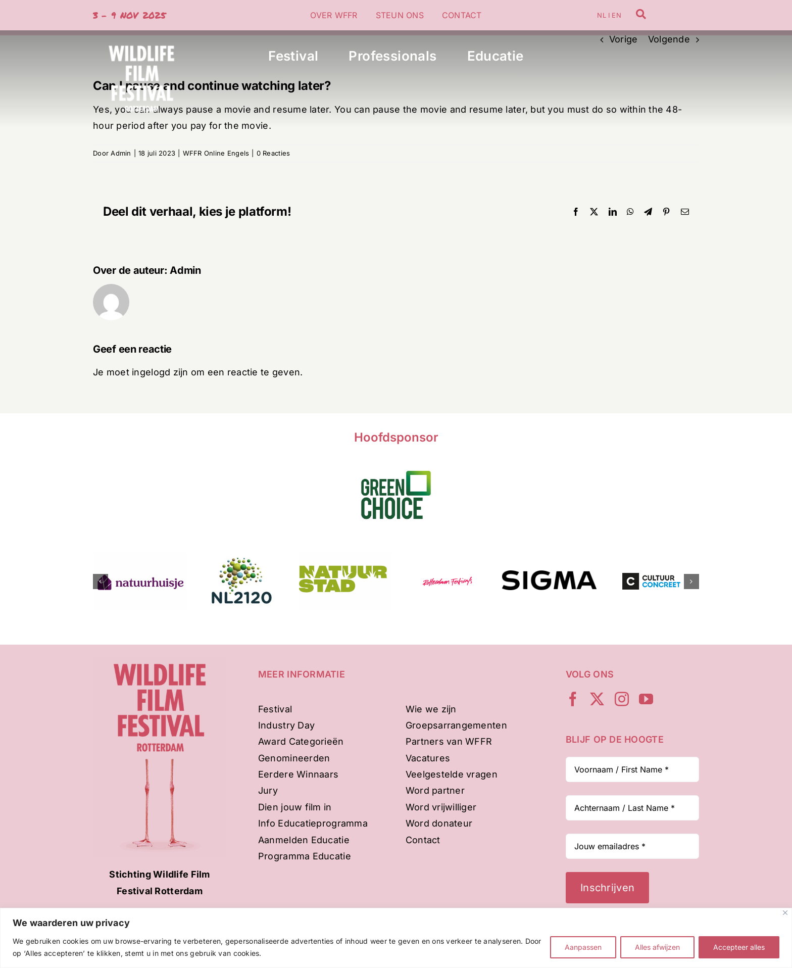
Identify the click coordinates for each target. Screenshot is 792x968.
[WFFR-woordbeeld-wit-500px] (141, 34)
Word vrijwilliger (441, 807)
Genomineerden (294, 758)
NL (601, 15)
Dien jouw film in (295, 807)
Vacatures (428, 758)
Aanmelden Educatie (304, 840)
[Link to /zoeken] (641, 14)
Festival (275, 709)
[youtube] (646, 699)
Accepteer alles (739, 947)
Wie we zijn (431, 709)
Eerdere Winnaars (298, 774)
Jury (268, 790)
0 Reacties (273, 153)
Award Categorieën (301, 741)
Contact (423, 840)
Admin (121, 153)
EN (616, 15)
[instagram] (622, 699)
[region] (396, 938)
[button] (100, 581)
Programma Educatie (304, 856)
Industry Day (286, 725)
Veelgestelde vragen (452, 774)
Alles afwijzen (657, 947)
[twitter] (597, 699)
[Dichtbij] (785, 912)
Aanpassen (583, 947)
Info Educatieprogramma (313, 823)
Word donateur (439, 823)
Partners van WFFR (449, 741)
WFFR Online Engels (216, 153)
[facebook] (573, 699)
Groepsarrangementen (456, 725)
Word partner (435, 790)
